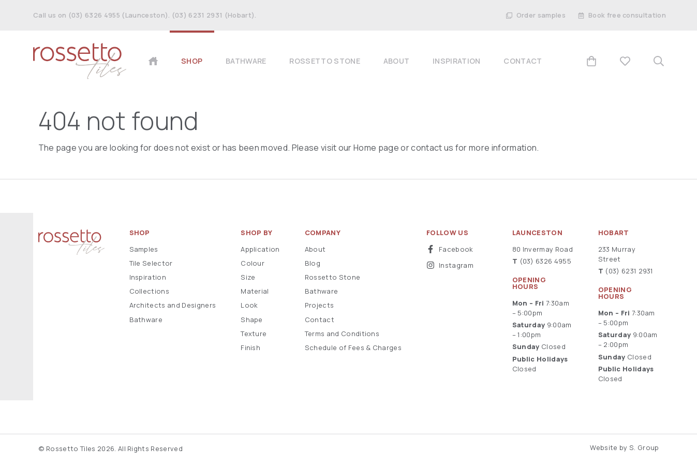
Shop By (256, 232)
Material (255, 291)
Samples (143, 249)
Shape (252, 319)
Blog (312, 263)
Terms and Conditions (342, 333)
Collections (149, 291)
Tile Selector (151, 263)
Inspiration (148, 277)
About (315, 249)
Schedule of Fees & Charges (353, 347)
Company (322, 232)
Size (248, 277)
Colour (252, 263)
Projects (319, 305)
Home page (376, 147)
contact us (432, 147)
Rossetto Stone (332, 277)
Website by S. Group (624, 447)
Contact (319, 319)
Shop (139, 232)
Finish (250, 347)
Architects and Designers (172, 305)
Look (249, 305)
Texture (253, 333)
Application (260, 249)
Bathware (146, 319)
